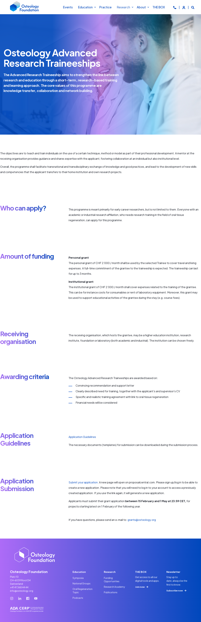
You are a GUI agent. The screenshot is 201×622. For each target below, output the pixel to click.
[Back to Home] (24, 7)
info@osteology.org (21, 590)
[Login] (184, 7)
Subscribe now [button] (174, 590)
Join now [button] (140, 587)
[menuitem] (95, 7)
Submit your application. (84, 482)
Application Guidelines (82, 437)
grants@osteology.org (142, 520)
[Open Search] (192, 7)
